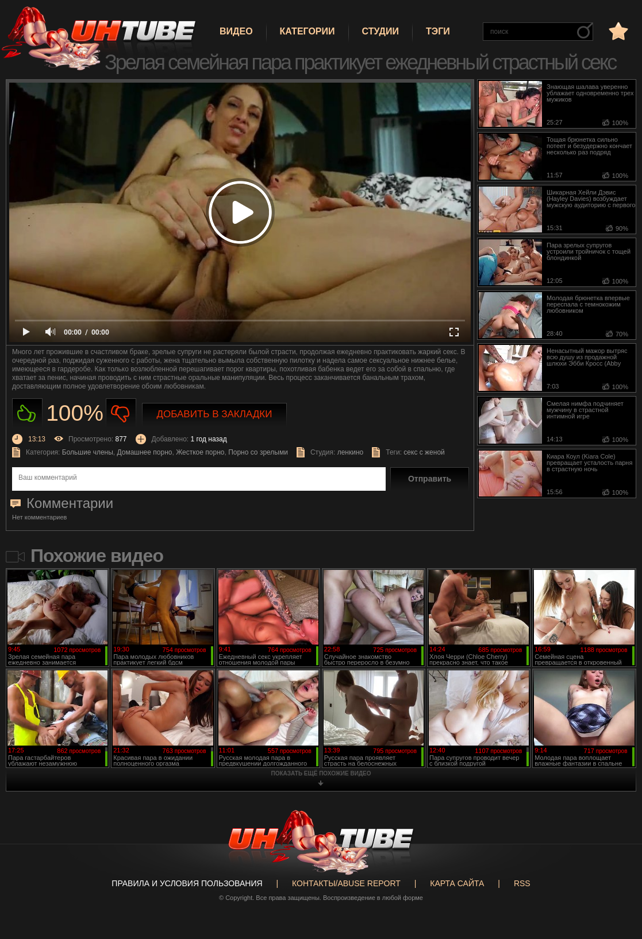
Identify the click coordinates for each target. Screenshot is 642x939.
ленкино (350, 452)
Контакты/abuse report (346, 883)
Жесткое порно (200, 452)
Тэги (438, 31)
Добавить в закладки (214, 414)
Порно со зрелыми (258, 452)
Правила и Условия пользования (187, 883)
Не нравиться (121, 413)
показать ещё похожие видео (321, 773)
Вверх (616, 884)
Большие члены (87, 452)
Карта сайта (457, 883)
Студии (380, 31)
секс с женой (423, 452)
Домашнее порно (144, 452)
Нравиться (27, 413)
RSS (522, 883)
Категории (307, 31)
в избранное (617, 30)
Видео (236, 31)
